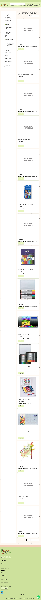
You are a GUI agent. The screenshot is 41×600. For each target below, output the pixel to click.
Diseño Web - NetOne (9, 598)
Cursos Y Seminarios (8, 18)
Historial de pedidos (4, 575)
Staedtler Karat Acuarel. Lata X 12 (24, 301)
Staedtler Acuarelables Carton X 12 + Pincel (26, 204)
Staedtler (6, 74)
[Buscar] (11, 4)
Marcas (5, 72)
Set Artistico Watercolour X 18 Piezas (24, 171)
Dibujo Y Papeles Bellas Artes (8, 22)
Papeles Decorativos (8, 58)
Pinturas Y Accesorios (8, 61)
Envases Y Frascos (8, 49)
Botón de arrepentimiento (5, 568)
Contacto (2, 566)
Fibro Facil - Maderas (8, 50)
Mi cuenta (2, 572)
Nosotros (2, 563)
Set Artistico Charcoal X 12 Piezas (24, 107)
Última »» (37, 539)
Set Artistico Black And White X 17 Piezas (25, 74)
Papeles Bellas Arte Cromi (9, 28)
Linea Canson (8, 25)
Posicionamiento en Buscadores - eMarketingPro (27, 598)
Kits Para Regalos (7, 17)
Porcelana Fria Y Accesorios (7, 64)
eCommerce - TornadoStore (16, 598)
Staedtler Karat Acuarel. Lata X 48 (24, 399)
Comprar (21, 48)
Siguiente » (32, 539)
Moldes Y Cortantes (8, 56)
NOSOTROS (19, 5)
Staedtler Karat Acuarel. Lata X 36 (24, 366)
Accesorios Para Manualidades (7, 15)
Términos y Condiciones (5, 579)
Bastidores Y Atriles (8, 20)
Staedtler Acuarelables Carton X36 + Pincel (26, 236)
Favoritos (2, 573)
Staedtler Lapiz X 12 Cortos (23, 496)
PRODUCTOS (13, 5)
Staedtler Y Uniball (9, 39)
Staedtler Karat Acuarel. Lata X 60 (24, 431)
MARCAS (24, 5)
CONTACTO (35, 5)
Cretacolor (7, 24)
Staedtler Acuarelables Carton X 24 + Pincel (26, 269)
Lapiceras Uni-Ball (10, 40)
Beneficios (2, 565)
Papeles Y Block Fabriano (8, 33)
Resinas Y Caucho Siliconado (7, 66)
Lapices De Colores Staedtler (10, 43)
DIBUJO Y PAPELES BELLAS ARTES (24, 12)
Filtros (4, 69)
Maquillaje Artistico (8, 53)
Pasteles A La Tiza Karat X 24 (23, 42)
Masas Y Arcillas (7, 55)
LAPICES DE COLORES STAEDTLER (29, 13)
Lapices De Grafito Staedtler (10, 45)
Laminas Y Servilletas (8, 52)
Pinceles (6, 59)
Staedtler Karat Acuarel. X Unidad (24, 464)
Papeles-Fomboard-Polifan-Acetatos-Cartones (8, 35)
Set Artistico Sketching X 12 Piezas (24, 139)
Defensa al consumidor (4, 582)
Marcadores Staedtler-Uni (9, 47)
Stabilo (7, 38)
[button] (37, 1)
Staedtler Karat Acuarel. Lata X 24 (24, 334)
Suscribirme (4, 588)
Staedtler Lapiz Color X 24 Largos (24, 529)
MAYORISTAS (29, 5)
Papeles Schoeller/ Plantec (8, 30)
